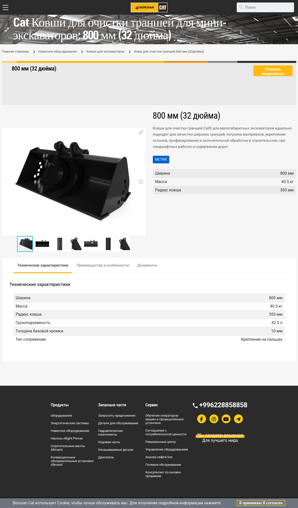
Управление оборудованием (166, 449)
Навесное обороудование (58, 51)
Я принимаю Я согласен (261, 503)
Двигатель (106, 457)
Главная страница (15, 51)
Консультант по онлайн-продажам (163, 474)
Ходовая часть (109, 442)
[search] (265, 7)
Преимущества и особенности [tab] (103, 265)
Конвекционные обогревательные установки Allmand (72, 460)
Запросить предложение (116, 415)
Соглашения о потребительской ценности (165, 432)
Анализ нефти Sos (158, 457)
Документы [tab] (147, 265)
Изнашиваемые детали (115, 450)
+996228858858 (223, 405)
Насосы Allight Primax (67, 438)
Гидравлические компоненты (110, 432)
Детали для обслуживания (118, 423)
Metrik (161, 159)
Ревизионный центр (160, 442)
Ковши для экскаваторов (105, 51)
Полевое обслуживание (163, 464)
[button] (141, 132)
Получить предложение (272, 71)
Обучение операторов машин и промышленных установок (164, 419)
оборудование (61, 415)
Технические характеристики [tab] (42, 265)
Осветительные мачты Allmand (68, 448)
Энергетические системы (70, 423)
